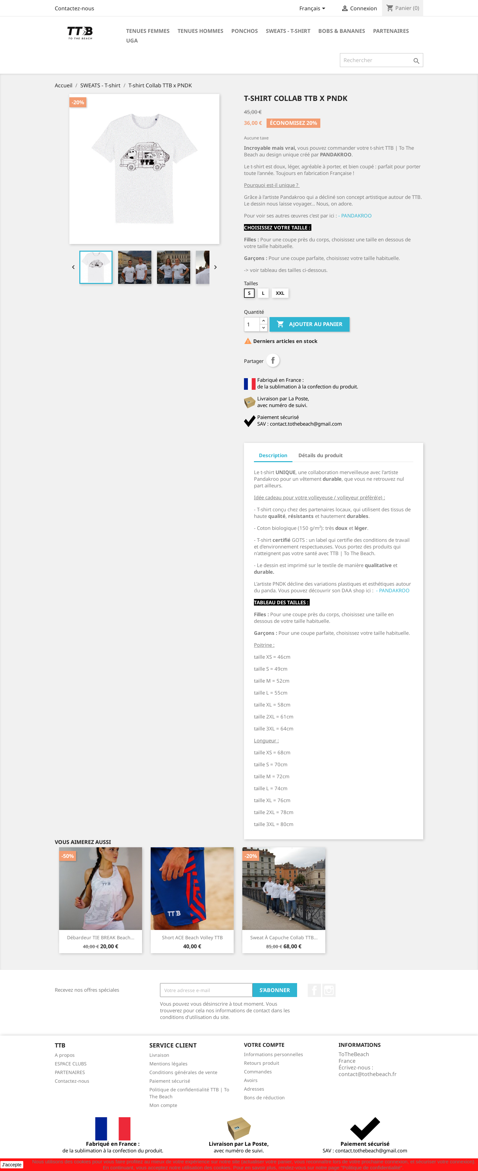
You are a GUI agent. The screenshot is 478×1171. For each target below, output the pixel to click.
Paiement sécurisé (169, 1081)
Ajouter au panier (310, 324)
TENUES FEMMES (148, 31)
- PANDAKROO (355, 215)
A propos (65, 1055)
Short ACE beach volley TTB (192, 937)
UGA (132, 40)
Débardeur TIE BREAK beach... (100, 937)
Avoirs (251, 1080)
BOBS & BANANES (341, 31)
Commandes (258, 1071)
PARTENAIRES (391, 31)
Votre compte (264, 1044)
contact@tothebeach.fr (368, 1074)
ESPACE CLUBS (71, 1063)
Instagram (329, 990)
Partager (272, 360)
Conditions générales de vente (183, 1072)
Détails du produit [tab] (320, 455)
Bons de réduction (264, 1097)
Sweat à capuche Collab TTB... (284, 937)
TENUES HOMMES (200, 31)
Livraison (159, 1055)
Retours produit (261, 1063)
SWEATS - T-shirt (288, 31)
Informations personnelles (273, 1054)
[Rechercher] (381, 60)
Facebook (314, 990)
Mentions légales (168, 1063)
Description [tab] (273, 455)
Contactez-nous (74, 8)
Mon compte (163, 1105)
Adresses (254, 1089)
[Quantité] (252, 324)
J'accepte (12, 1164)
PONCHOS (244, 31)
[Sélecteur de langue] (313, 9)
